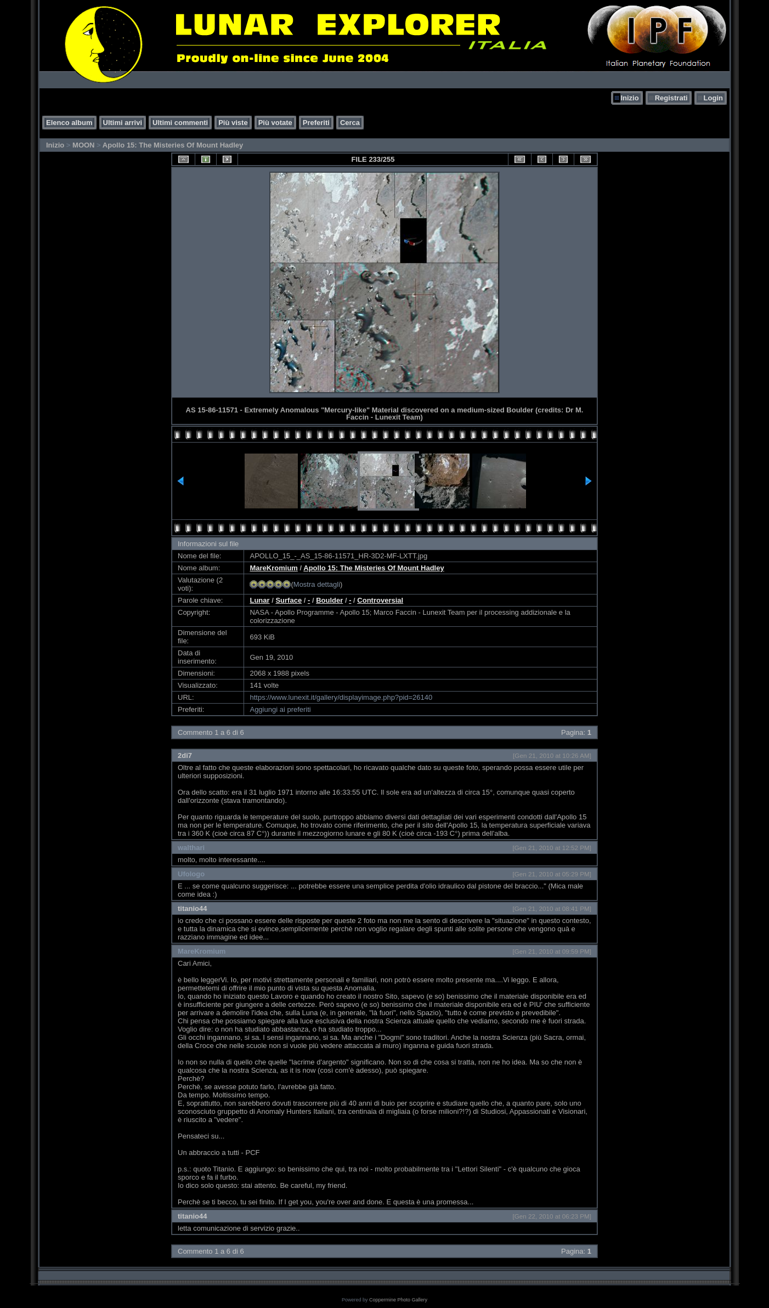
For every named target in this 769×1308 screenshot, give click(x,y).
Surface (288, 600)
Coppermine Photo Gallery (398, 1300)
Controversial (380, 600)
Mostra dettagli (316, 584)
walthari (191, 847)
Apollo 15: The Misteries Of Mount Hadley (173, 145)
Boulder (329, 600)
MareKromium (273, 568)
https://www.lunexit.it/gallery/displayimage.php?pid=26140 (341, 697)
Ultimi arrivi (123, 122)
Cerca (350, 122)
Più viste (232, 122)
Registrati (671, 98)
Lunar (259, 600)
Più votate (275, 122)
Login (713, 98)
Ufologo (191, 874)
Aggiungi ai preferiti (280, 709)
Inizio (629, 98)
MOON (83, 145)
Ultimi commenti (180, 122)
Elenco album (69, 122)
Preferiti (316, 122)
